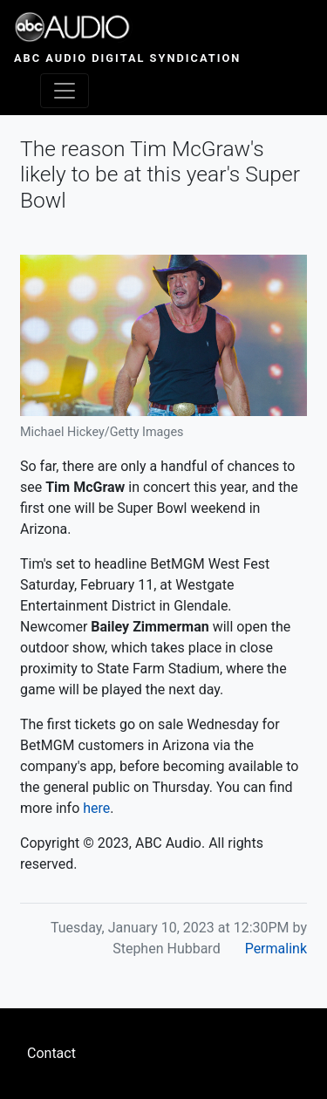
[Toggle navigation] (64, 90)
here (96, 808)
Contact (51, 1053)
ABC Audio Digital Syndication (127, 58)
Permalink (276, 948)
